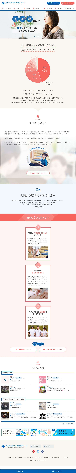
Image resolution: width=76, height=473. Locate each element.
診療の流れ (59, 8)
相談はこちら (69, 3)
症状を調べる (38, 8)
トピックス (65, 460)
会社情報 (35, 449)
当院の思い (18, 8)
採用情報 (48, 449)
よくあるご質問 (70, 8)
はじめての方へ (7, 8)
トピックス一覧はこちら (67, 426)
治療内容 (28, 8)
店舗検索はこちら (54, 3)
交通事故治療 (49, 8)
